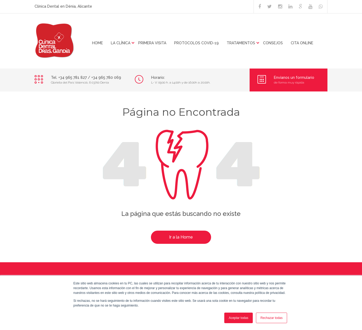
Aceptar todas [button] (238, 318)
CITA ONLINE (302, 43)
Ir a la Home (181, 237)
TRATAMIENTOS (241, 43)
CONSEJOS (273, 43)
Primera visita (152, 43)
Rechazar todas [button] (271, 318)
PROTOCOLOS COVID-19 (196, 43)
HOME (97, 43)
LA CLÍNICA (120, 43)
